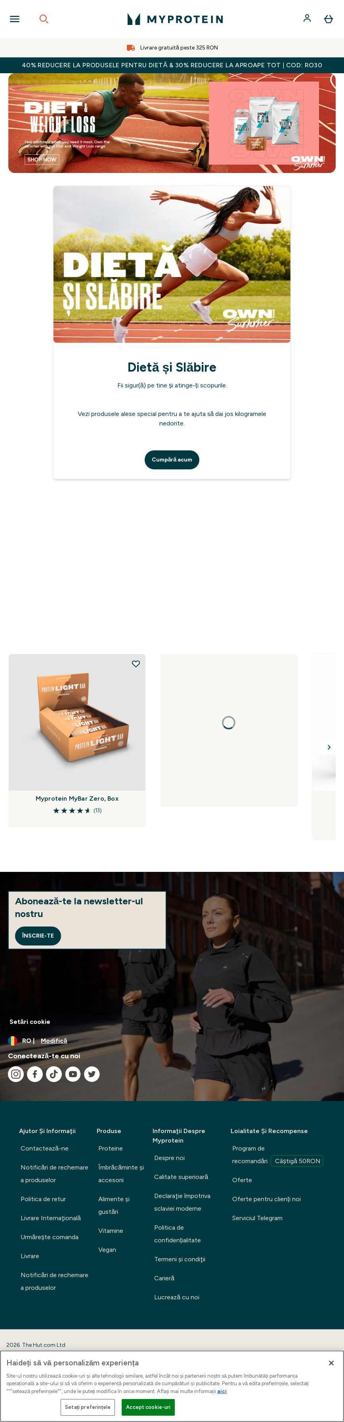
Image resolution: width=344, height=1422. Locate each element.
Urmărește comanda (49, 1237)
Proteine (110, 1148)
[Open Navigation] (14, 19)
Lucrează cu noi (176, 1297)
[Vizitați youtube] (73, 1074)
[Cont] (308, 19)
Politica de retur (43, 1199)
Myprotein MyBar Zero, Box (77, 798)
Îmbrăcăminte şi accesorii (121, 1174)
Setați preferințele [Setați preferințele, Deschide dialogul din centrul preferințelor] (88, 1407)
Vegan (107, 1249)
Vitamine (110, 1230)
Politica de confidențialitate (177, 1234)
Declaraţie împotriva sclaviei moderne (182, 1202)
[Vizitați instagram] (16, 1074)
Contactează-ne (45, 1148)
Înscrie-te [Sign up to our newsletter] (38, 935)
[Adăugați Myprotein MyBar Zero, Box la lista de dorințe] (136, 664)
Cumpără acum (172, 459)
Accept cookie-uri (148, 1407)
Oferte (242, 1180)
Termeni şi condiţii (179, 1259)
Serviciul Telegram (257, 1218)
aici (222, 1391)
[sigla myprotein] (175, 19)
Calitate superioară (181, 1177)
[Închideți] (331, 1363)
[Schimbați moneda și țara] (172, 1041)
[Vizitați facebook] (35, 1074)
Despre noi (169, 1158)
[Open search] (44, 19)
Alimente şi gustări (114, 1205)
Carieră (164, 1278)
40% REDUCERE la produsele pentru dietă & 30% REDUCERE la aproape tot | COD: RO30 (172, 65)
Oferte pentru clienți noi (266, 1199)
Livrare (30, 1256)
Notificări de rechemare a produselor (54, 1174)
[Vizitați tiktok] (54, 1074)
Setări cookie (30, 1021)
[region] (172, 1386)
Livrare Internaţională (51, 1218)
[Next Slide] (329, 747)
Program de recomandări (277, 1156)
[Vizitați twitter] (92, 1074)
